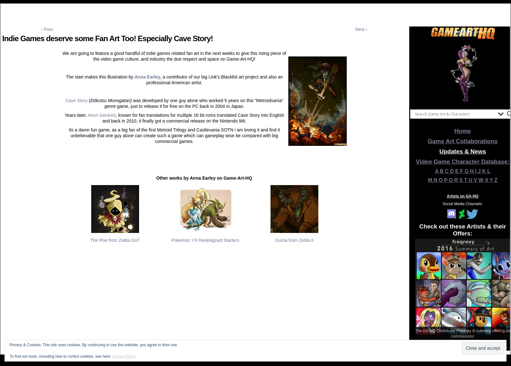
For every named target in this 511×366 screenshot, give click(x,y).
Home (463, 131)
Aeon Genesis (102, 115)
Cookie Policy (124, 356)
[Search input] (455, 113)
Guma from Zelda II (294, 240)
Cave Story (76, 100)
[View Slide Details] (463, 73)
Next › (361, 29)
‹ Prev (47, 29)
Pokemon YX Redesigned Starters (205, 240)
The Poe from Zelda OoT (115, 240)
